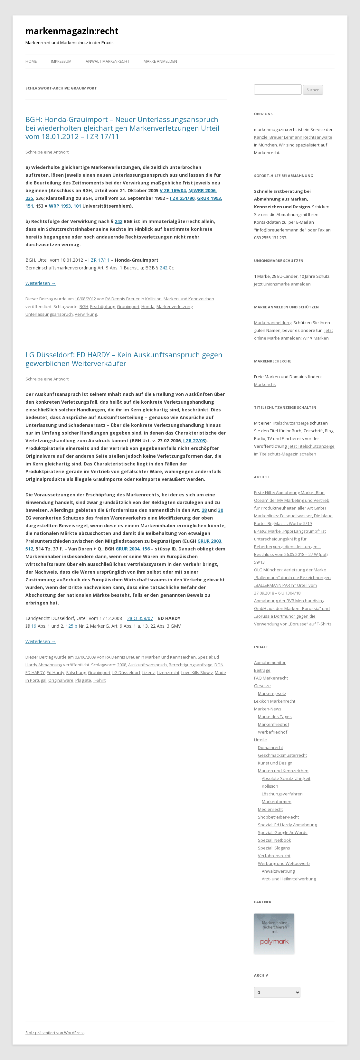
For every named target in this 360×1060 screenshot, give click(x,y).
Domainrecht (270, 747)
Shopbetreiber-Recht (278, 817)
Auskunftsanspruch (147, 665)
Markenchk (265, 384)
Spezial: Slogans (274, 848)
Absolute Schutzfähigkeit (286, 778)
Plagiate (83, 680)
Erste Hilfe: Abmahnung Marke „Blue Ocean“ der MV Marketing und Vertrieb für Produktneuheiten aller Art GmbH (291, 500)
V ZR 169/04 (173, 190)
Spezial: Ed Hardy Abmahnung (287, 825)
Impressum (61, 61)
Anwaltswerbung (278, 871)
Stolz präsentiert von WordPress (54, 1033)
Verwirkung (86, 314)
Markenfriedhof (273, 724)
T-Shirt (99, 680)
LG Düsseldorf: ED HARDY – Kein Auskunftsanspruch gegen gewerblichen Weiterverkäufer (124, 359)
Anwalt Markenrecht (107, 61)
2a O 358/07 (140, 618)
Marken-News (267, 709)
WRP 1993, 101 (65, 206)
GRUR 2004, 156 (133, 549)
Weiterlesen (40, 283)
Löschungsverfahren (282, 794)
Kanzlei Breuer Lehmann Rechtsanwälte (293, 137)
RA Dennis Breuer (122, 299)
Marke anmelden (160, 61)
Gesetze (262, 686)
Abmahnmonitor (270, 662)
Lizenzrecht (168, 672)
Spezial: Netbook (274, 840)
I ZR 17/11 (99, 260)
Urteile (260, 740)
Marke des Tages (275, 716)
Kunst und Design (275, 763)
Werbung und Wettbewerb (284, 863)
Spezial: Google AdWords (283, 832)
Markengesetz (272, 693)
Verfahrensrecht (274, 855)
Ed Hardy (55, 672)
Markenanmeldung (272, 322)
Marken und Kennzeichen (189, 299)
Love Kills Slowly (197, 672)
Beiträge (262, 670)
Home (31, 61)
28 (204, 510)
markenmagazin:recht (71, 31)
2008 (121, 665)
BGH (84, 306)
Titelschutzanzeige (290, 423)
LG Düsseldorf (126, 672)
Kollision (153, 299)
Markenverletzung (174, 306)
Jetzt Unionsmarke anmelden (282, 284)
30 (220, 510)
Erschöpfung (102, 306)
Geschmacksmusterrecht (282, 755)
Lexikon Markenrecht (274, 701)
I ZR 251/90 (182, 198)
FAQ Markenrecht (271, 678)
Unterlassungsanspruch (49, 314)
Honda (148, 306)
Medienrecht (270, 809)
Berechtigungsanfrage (191, 665)
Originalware (60, 680)
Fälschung (76, 672)
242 (118, 221)
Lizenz (148, 672)
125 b (71, 626)
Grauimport (128, 306)
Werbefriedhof (272, 732)
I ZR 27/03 (194, 440)
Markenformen (276, 801)
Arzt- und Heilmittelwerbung (289, 879)
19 (33, 626)
